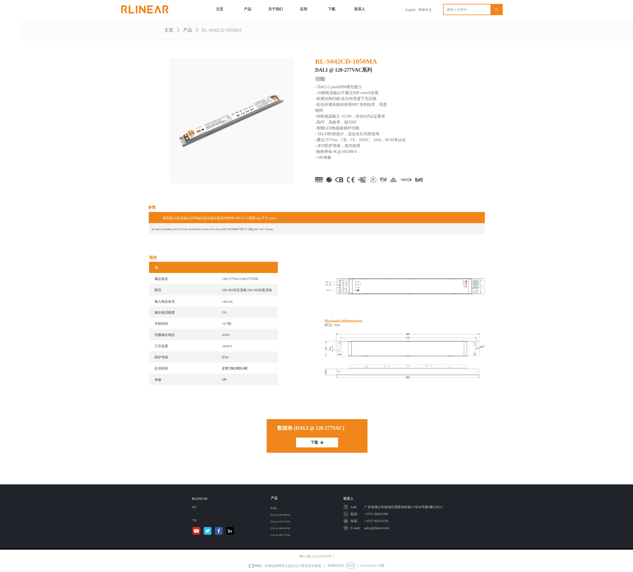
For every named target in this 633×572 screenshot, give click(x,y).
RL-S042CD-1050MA (222, 30)
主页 (168, 30)
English (410, 10)
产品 (187, 30)
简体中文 (425, 10)
